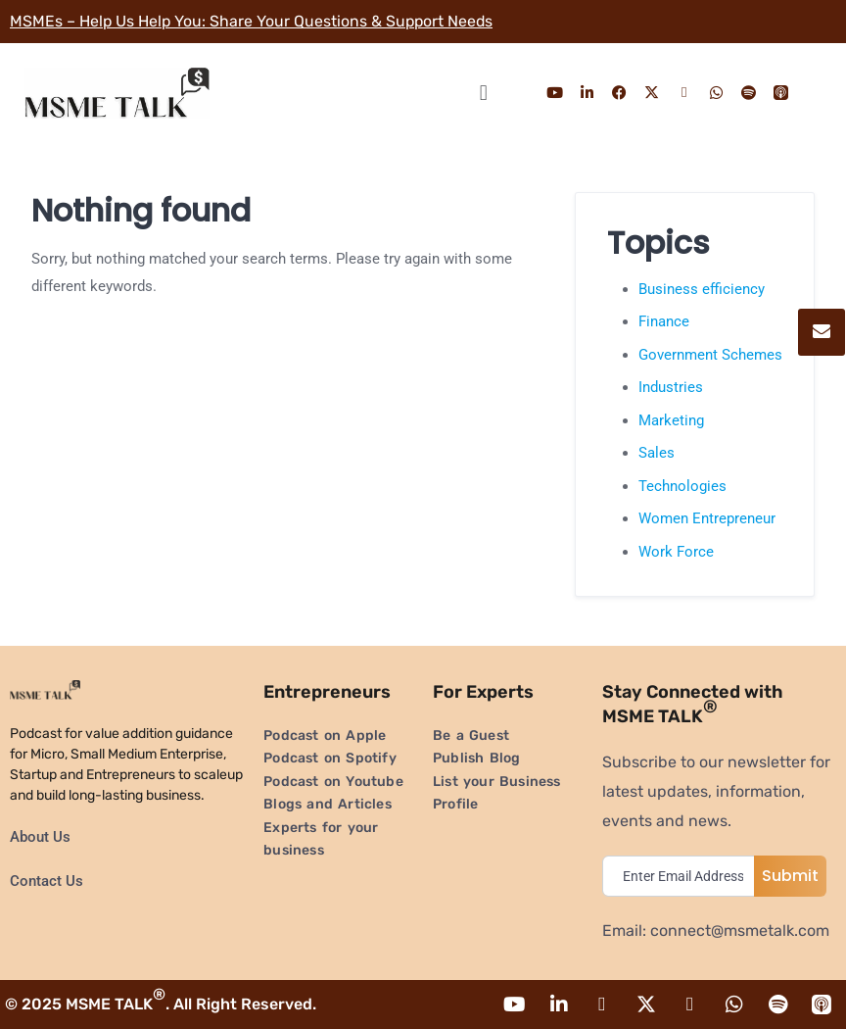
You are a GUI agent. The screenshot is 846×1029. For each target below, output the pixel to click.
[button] (483, 92)
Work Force (676, 552)
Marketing (671, 420)
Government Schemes (710, 355)
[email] (683, 876)
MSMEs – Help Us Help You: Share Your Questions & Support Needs (253, 21)
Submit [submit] (790, 875)
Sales (656, 453)
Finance (663, 321)
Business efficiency (701, 289)
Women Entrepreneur (707, 518)
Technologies (682, 486)
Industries (670, 387)
